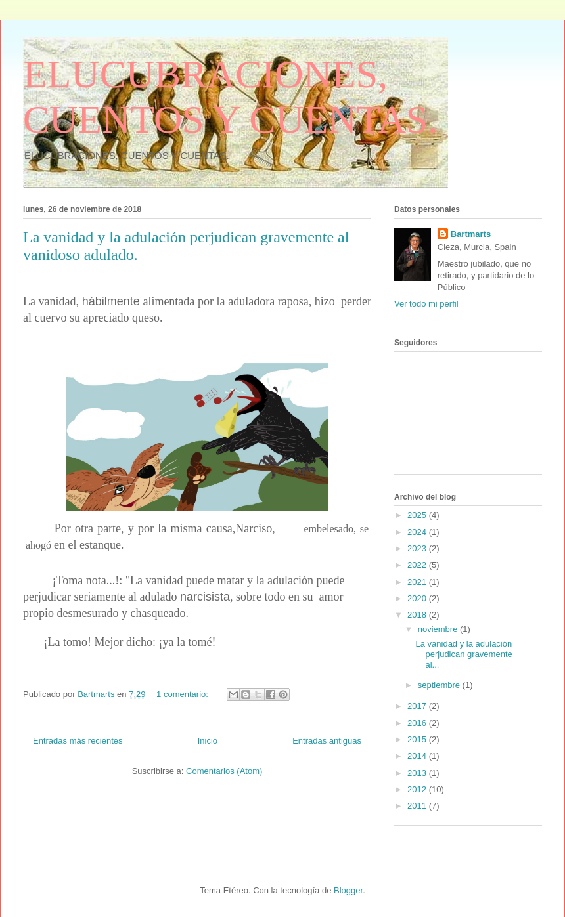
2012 (418, 789)
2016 (418, 723)
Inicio (207, 741)
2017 (418, 706)
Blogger (348, 890)
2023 (418, 548)
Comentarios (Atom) (224, 771)
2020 (418, 598)
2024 (418, 532)
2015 (418, 739)
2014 (418, 756)
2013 (418, 773)
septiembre (440, 685)
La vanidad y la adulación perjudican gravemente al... (463, 654)
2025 (418, 515)
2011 (418, 806)
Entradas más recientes (78, 741)
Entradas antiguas (326, 741)
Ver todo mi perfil (426, 304)
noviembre (439, 629)
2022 (418, 565)
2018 (418, 615)
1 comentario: (183, 694)
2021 (418, 582)
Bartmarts (471, 234)
